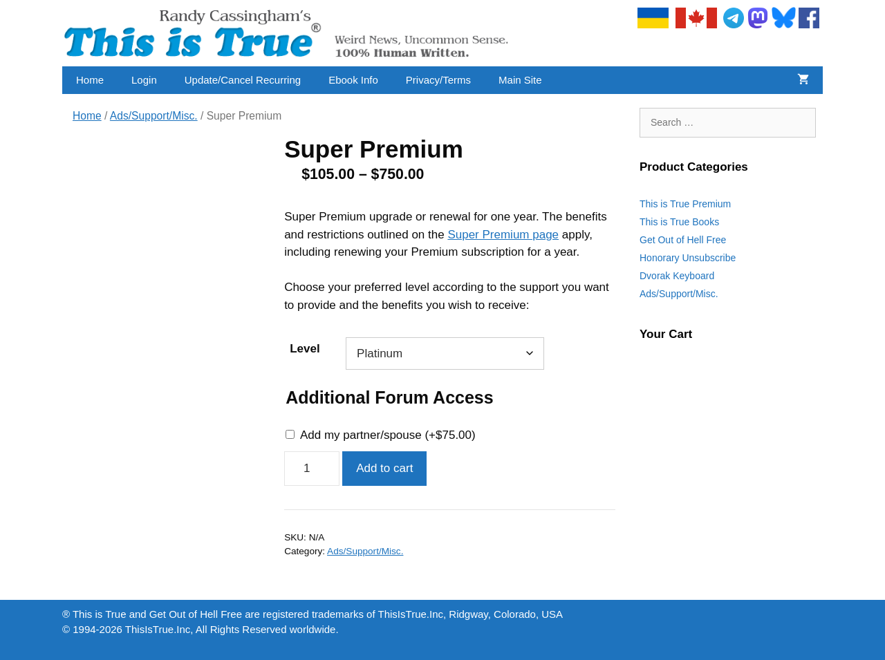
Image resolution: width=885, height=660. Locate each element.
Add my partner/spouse (388, 435)
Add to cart (384, 468)
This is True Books (679, 221)
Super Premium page (503, 234)
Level (304, 348)
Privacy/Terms (438, 80)
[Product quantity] (311, 468)
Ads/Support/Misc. (154, 116)
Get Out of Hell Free (683, 239)
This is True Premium (685, 203)
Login (144, 80)
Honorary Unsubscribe (688, 257)
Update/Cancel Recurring (243, 80)
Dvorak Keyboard (677, 275)
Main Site (520, 80)
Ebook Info (353, 80)
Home (90, 80)
